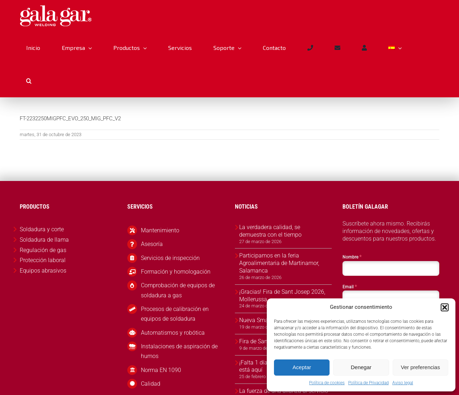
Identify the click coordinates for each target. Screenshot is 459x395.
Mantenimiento (160, 230)
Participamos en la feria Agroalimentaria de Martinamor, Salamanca (279, 263)
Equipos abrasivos (43, 270)
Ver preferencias (420, 367)
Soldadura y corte (42, 229)
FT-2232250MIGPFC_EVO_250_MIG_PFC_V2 (70, 118)
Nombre (351, 257)
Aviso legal (402, 382)
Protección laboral (43, 260)
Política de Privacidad (368, 382)
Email (349, 286)
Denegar (361, 367)
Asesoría (152, 244)
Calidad (150, 383)
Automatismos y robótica (173, 332)
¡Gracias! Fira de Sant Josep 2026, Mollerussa (282, 295)
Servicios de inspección (170, 258)
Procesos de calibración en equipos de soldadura (175, 314)
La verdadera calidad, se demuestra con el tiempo (270, 231)
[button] (444, 307)
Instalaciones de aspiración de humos (179, 351)
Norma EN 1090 (161, 370)
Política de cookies (327, 382)
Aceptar (302, 367)
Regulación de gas (43, 250)
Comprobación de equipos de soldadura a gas (178, 290)
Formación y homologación (175, 271)
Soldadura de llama (44, 239)
